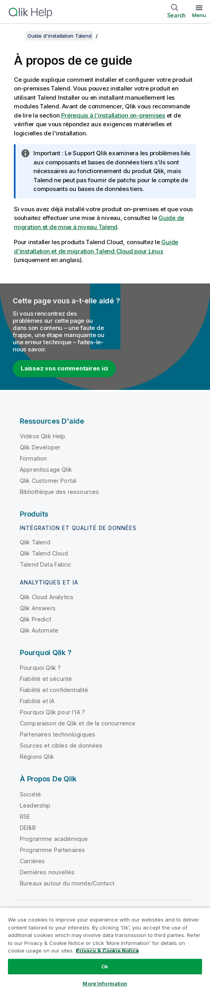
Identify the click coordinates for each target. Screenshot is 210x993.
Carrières (32, 861)
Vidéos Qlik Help (43, 436)
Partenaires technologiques (57, 734)
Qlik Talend (35, 542)
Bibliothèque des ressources (59, 491)
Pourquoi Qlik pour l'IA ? (52, 712)
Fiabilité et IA (37, 701)
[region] (105, 950)
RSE (25, 816)
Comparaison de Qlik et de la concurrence (77, 723)
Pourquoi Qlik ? (40, 667)
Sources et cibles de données (61, 745)
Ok (104, 966)
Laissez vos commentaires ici (64, 368)
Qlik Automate (39, 630)
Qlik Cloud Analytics (46, 597)
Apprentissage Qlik (46, 469)
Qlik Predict (35, 619)
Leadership (35, 805)
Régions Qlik (37, 756)
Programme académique (54, 838)
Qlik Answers (38, 608)
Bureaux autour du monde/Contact (67, 883)
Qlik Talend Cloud (44, 553)
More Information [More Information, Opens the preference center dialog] (105, 983)
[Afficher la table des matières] (16, 35)
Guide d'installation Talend (59, 36)
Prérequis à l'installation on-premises (113, 115)
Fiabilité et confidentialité (54, 689)
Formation (33, 458)
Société (30, 794)
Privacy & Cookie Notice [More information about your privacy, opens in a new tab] (107, 950)
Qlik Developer (40, 447)
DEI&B (28, 827)
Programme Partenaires (52, 849)
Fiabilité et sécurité (46, 678)
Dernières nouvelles (47, 872)
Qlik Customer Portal (48, 480)
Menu (199, 15)
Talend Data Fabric (45, 564)
